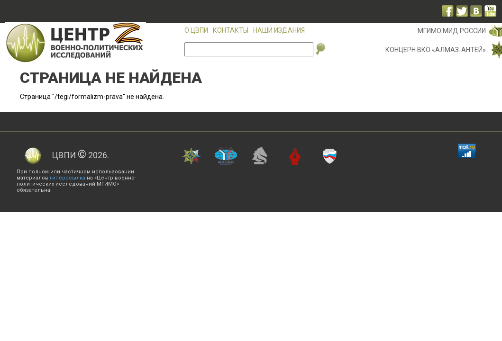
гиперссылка (67, 178)
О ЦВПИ (196, 30)
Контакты (230, 30)
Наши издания (279, 30)
